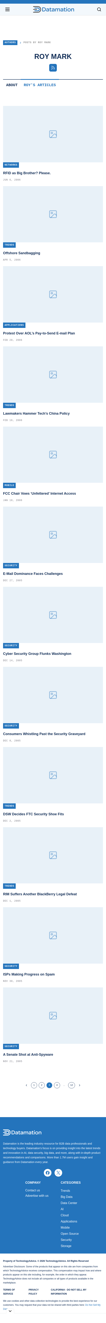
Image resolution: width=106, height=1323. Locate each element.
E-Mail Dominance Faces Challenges (33, 574)
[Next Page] (80, 1085)
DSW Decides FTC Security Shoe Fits (33, 814)
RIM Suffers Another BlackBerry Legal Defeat (40, 894)
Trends (65, 1190)
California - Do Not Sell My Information (68, 1291)
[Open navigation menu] (7, 9)
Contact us (32, 1190)
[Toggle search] (99, 9)
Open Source (70, 1233)
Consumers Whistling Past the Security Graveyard (44, 734)
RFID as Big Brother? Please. (27, 173)
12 (71, 1085)
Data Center (69, 1203)
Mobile (65, 1227)
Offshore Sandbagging (21, 253)
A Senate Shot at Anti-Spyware (28, 1054)
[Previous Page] (26, 1085)
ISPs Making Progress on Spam (29, 974)
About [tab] (12, 85)
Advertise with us (36, 1195)
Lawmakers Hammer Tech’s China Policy (36, 413)
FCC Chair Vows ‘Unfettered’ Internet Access (39, 493)
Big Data (66, 1196)
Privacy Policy (34, 1291)
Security (66, 1239)
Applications (69, 1221)
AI (62, 1209)
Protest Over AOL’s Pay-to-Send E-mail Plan (39, 333)
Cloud (65, 1215)
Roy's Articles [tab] (40, 85)
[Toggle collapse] (10, 1311)
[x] (58, 1173)
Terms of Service (9, 1291)
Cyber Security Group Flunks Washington (37, 654)
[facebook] (47, 1173)
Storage (66, 1246)
